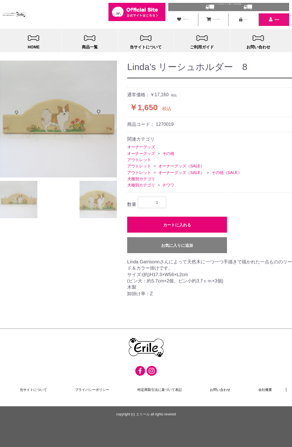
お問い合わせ (220, 389)
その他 (168, 152)
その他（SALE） (227, 171)
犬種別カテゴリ (141, 177)
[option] (58, 117)
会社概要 (265, 389)
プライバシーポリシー (92, 389)
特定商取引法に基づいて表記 (159, 389)
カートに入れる (177, 223)
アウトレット (139, 158)
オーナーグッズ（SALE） (181, 164)
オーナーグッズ (141, 145)
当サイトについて (33, 389)
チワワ (168, 184)
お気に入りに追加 (177, 244)
